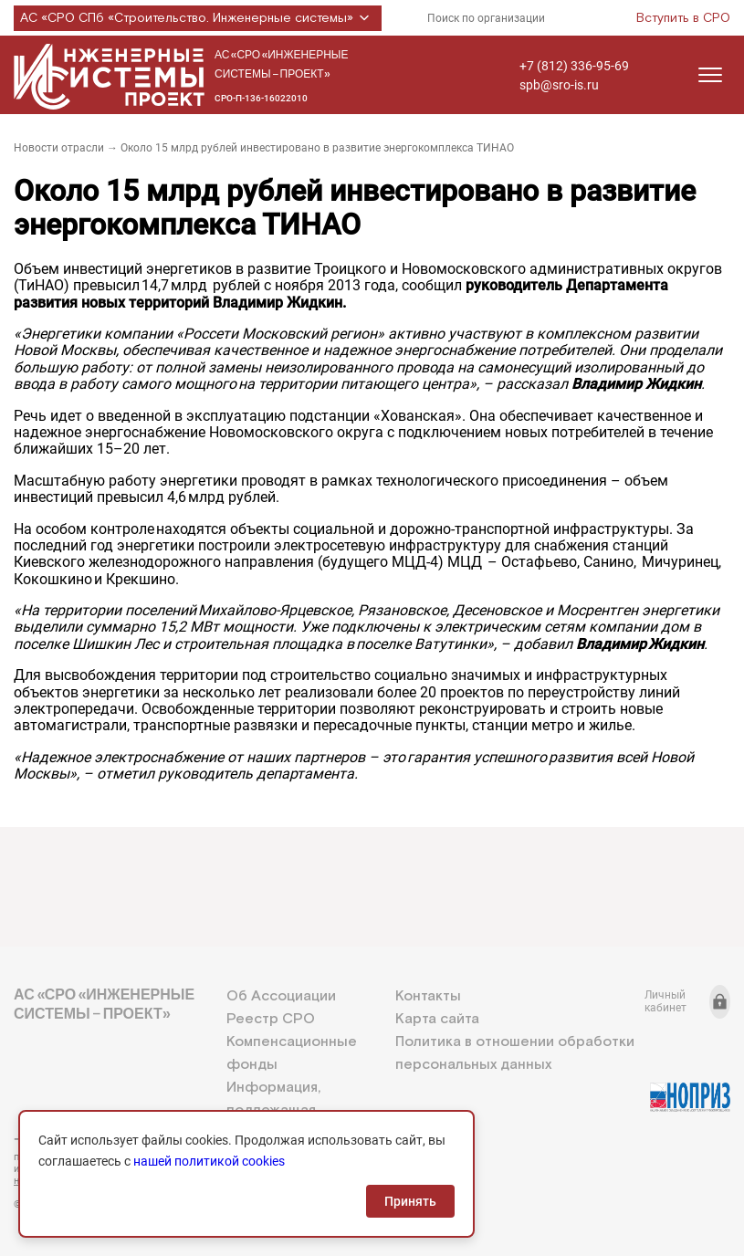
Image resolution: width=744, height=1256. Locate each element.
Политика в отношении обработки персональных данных (514, 1053)
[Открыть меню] (710, 75)
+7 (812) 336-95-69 (574, 65)
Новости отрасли (59, 147)
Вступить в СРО (683, 18)
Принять (410, 1201)
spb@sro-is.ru (559, 85)
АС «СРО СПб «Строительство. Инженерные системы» (197, 18)
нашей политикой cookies (209, 1161)
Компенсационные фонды (291, 1053)
